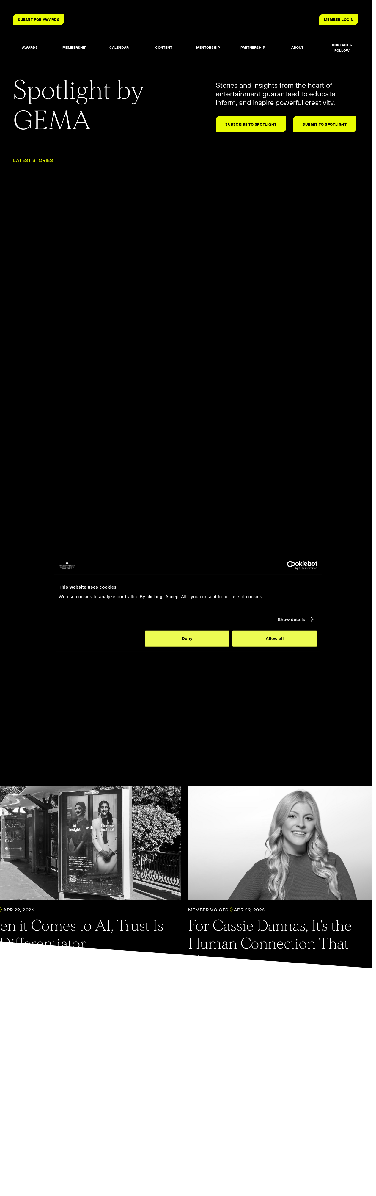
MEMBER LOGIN (339, 19)
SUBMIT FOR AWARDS (38, 19)
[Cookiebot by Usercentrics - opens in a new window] (295, 594)
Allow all (277, 667)
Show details (295, 648)
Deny (187, 667)
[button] (29, 48)
